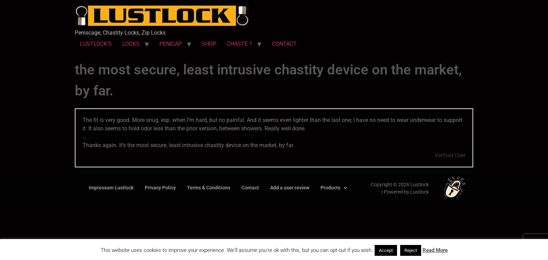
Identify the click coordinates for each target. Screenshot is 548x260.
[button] (334, 187)
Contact (250, 187)
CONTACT (284, 44)
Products (333, 187)
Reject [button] (410, 250)
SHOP (209, 44)
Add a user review (289, 187)
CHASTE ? (239, 44)
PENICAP (170, 44)
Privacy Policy (160, 187)
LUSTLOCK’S (96, 44)
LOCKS (130, 44)
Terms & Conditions (208, 187)
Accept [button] (386, 250)
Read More (435, 250)
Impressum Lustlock (111, 187)
